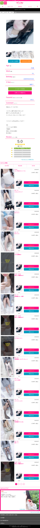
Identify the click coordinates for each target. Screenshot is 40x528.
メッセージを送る (20, 89)
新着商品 (20, 6)
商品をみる (31, 185)
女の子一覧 (10, 6)
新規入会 (2, 3)
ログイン (5, 3)
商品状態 (20, 165)
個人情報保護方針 (4, 520)
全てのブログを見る (35, 512)
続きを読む (22, 509)
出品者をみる (31, 182)
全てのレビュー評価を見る (28, 159)
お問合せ (2, 523)
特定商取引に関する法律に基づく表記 (8, 514)
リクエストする (26, 61)
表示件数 (7, 165)
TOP (2, 12)
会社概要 (2, 517)
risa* (24, 492)
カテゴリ (30, 6)
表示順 (33, 165)
